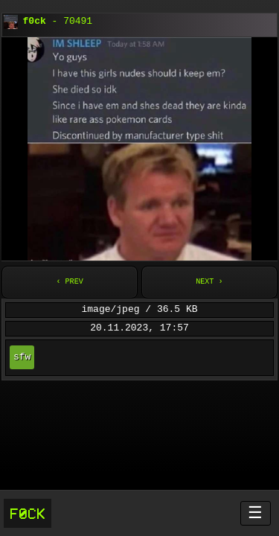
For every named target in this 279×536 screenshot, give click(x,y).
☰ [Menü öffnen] (255, 512)
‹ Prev (69, 282)
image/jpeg (110, 309)
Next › (209, 282)
